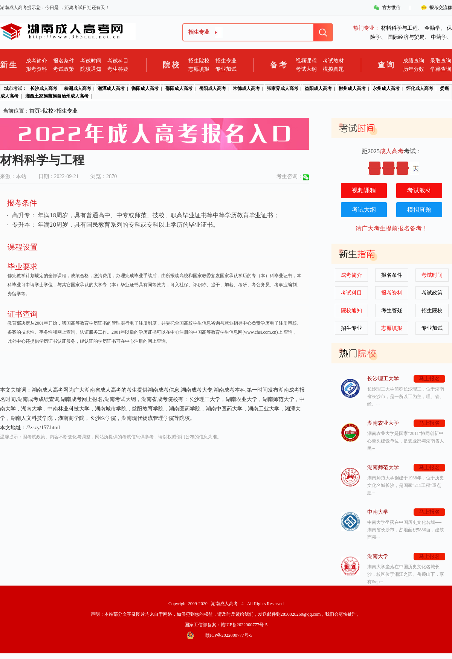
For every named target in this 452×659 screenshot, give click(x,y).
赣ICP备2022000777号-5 (244, 624)
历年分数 (413, 69)
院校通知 (90, 69)
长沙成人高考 (43, 88)
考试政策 (63, 69)
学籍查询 (440, 69)
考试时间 (90, 61)
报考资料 (36, 69)
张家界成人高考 (282, 88)
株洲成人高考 (77, 88)
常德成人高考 (246, 88)
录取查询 (440, 61)
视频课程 (306, 61)
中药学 (439, 37)
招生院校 (198, 61)
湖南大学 (377, 556)
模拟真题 (333, 69)
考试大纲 (306, 69)
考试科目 (117, 61)
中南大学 (377, 512)
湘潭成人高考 (111, 88)
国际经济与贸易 (406, 37)
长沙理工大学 (383, 378)
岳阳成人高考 (212, 88)
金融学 (432, 28)
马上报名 (429, 378)
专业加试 (226, 69)
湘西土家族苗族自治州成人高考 (57, 96)
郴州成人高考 (352, 88)
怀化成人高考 (419, 88)
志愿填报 (198, 69)
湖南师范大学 (383, 467)
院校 (48, 111)
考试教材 (333, 61)
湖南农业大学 (383, 423)
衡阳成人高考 (145, 88)
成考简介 (36, 61)
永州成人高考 (386, 88)
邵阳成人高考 (178, 88)
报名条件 (63, 61)
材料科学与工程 (399, 28)
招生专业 (226, 61)
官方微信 (391, 7)
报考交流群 (440, 7)
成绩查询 (413, 61)
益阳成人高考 (318, 88)
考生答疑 (117, 69)
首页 (34, 111)
